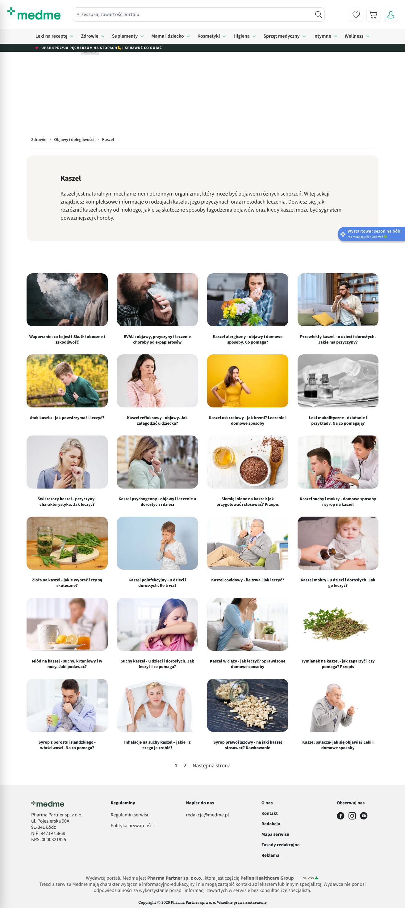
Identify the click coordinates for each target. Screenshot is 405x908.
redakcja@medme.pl (207, 815)
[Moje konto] (391, 15)
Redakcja (270, 824)
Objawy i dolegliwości (74, 140)
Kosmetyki (209, 36)
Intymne (322, 36)
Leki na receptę (51, 36)
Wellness (354, 36)
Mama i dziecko (167, 36)
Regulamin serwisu (130, 815)
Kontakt (269, 813)
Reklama (270, 855)
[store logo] (34, 13)
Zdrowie (89, 36)
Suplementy (125, 36)
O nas (267, 803)
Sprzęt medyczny (281, 36)
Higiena (241, 36)
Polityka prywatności (132, 826)
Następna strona (212, 766)
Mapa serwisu (275, 834)
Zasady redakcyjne (280, 845)
